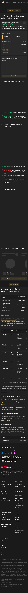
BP (1, 552)
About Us (17, 517)
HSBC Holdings (4, 538)
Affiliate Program (18, 532)
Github (8, 420)
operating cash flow (8, 177)
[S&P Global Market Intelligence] (14, 466)
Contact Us (17, 521)
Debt (17, 38)
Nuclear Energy (4, 517)
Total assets (5, 52)
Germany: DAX (4, 503)
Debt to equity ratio (8, 38)
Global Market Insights (19, 500)
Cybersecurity (4, 526)
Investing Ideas (18, 503)
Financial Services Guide (6, 586)
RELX (2, 550)
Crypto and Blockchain (6, 524)
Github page (16, 401)
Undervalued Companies (6, 510)
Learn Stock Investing (19, 530)
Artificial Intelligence (5, 521)
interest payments (21, 181)
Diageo (2, 545)
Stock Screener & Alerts (20, 486)
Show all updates (14, 75)
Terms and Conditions (6, 584)
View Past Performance (14, 11)
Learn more (4, 392)
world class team (13, 407)
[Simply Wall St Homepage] (3, 2)
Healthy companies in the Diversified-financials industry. (14, 278)
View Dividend (14, 284)
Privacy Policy (14, 584)
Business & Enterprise (19, 534)
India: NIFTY (3, 491)
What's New (17, 507)
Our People (17, 519)
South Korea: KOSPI (5, 500)
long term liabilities (16, 117)
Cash (3, 44)
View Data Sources (5, 476)
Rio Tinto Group (4, 547)
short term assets (21, 112)
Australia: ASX (4, 489)
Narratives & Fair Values (20, 489)
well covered (21, 175)
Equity (3, 47)
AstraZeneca (4, 536)
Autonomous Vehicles (5, 519)
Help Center (17, 527)
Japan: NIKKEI (4, 498)
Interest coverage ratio (7, 41)
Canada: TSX (4, 493)
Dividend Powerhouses (6, 512)
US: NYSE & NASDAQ (6, 484)
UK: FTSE (3, 486)
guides (2, 402)
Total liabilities (5, 49)
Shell (2, 540)
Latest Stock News (19, 498)
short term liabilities (16, 114)
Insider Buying (4, 514)
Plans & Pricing (18, 514)
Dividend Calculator (19, 491)
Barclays (3, 554)
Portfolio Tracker (18, 484)
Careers (16, 524)
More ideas (3, 528)
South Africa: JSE (5, 496)
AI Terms (20, 584)
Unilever (3, 543)
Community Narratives (19, 505)
